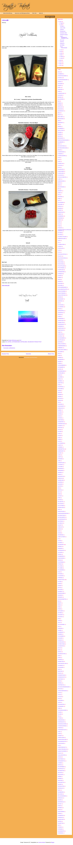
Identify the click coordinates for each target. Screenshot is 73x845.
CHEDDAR (60, 153)
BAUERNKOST (61, 110)
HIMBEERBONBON (61, 345)
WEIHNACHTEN (61, 786)
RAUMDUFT (60, 591)
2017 (60, 61)
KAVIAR (59, 390)
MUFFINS (60, 499)
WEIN (59, 790)
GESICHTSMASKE (61, 293)
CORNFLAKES (61, 173)
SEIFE (59, 649)
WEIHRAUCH (60, 788)
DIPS (59, 194)
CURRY (59, 179)
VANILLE (59, 753)
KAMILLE (60, 378)
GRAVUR (60, 314)
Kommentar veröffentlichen (9, 348)
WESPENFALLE (61, 801)
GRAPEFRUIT (60, 312)
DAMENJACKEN (61, 181)
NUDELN (59, 528)
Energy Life (62, 43)
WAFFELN (60, 764)
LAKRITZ (59, 445)
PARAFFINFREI (61, 558)
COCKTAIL (60, 165)
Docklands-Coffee (63, 32)
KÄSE (59, 384)
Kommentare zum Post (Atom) (30, 357)
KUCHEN (60, 431)
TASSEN (59, 712)
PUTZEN (59, 581)
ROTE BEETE (60, 610)
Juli (61, 24)
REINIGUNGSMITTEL (62, 599)
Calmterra (62, 29)
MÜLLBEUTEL (61, 501)
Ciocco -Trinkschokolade (63, 47)
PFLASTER (60, 565)
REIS (59, 601)
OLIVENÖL (60, 542)
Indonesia (62, 41)
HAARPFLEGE (61, 320)
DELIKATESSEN (61, 186)
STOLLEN (60, 696)
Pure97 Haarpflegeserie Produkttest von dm (64, 37)
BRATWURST (60, 138)
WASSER (60, 784)
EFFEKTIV (60, 206)
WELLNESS (60, 794)
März (61, 54)
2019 (60, 21)
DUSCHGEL (60, 204)
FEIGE (59, 225)
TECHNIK (60, 714)
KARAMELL (60, 380)
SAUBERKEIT (60, 632)
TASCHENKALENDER (62, 710)
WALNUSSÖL (60, 774)
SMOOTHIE (60, 671)
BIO (6, 341)
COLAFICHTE (60, 169)
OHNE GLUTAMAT (61, 536)
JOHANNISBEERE (61, 365)
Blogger (52, 842)
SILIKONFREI (60, 667)
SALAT (59, 622)
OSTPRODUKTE (61, 550)
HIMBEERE (60, 347)
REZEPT (59, 603)
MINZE (59, 493)
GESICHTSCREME (61, 291)
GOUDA (59, 308)
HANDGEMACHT (61, 324)
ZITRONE (60, 827)
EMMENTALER (61, 212)
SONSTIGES (60, 679)
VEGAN (59, 756)
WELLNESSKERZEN (62, 795)
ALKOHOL (60, 77)
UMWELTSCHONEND (62, 751)
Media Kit (41, 13)
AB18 (59, 71)
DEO (59, 188)
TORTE (59, 733)
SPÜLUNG (60, 688)
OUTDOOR (60, 552)
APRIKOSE (60, 89)
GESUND (60, 297)
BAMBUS (60, 103)
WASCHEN (60, 780)
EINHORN (60, 208)
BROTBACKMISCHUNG (62, 147)
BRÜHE (59, 149)
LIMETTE (60, 456)
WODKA (59, 805)
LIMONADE (60, 458)
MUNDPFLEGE (61, 507)
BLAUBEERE (60, 128)
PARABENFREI (61, 556)
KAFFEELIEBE (23, 341)
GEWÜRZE (60, 300)
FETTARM (60, 232)
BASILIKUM (60, 108)
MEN (59, 488)
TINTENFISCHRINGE (62, 725)
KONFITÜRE (60, 419)
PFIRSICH (60, 564)
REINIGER (60, 597)
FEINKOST (60, 227)
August (61, 23)
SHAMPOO (60, 659)
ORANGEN (60, 548)
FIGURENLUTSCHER (62, 236)
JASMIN (59, 363)
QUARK (59, 583)
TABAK (59, 708)
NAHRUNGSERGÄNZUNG (63, 513)
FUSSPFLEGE (61, 269)
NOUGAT (60, 525)
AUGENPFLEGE (61, 93)
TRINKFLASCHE (61, 737)
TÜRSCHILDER (61, 743)
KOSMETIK (60, 425)
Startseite (28, 353)
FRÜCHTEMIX (61, 261)
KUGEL (59, 433)
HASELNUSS (60, 334)
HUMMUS (60, 357)
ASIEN (59, 91)
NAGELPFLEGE (61, 511)
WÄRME (59, 776)
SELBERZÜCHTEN (61, 653)
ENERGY (60, 214)
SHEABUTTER (61, 661)
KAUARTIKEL (60, 386)
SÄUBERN (60, 634)
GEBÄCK (59, 277)
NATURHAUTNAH (61, 515)
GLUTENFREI (60, 306)
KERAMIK (60, 394)
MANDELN (60, 472)
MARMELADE (60, 480)
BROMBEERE (60, 142)
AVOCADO (60, 95)
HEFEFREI (60, 341)
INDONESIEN (60, 359)
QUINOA (59, 585)
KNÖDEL (59, 410)
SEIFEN (59, 651)
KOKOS (59, 415)
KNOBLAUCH (60, 408)
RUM (59, 618)
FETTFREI (60, 234)
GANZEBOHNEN (61, 271)
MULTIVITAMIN (61, 505)
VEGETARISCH (61, 758)
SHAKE (59, 657)
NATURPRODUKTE (62, 519)
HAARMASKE (60, 318)
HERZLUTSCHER (61, 343)
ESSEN (59, 219)
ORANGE (60, 546)
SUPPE (59, 702)
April (61, 53)
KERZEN (59, 396)
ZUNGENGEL (60, 832)
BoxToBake (62, 45)
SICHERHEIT (60, 665)
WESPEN (60, 799)
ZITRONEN (60, 829)
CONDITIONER (61, 171)
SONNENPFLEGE (61, 675)
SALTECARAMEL (61, 624)
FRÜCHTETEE (61, 263)
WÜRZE (59, 813)
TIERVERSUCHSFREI (62, 723)
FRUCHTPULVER (61, 265)
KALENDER (60, 376)
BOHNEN (60, 132)
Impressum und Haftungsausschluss (22, 13)
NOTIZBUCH (60, 523)
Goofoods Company (64, 34)
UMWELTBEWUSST (62, 747)
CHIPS (59, 161)
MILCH (59, 491)
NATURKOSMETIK (61, 517)
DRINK (59, 198)
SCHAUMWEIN (61, 636)
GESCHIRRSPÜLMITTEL (63, 289)
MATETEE (60, 486)
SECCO (59, 647)
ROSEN (59, 608)
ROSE (59, 606)
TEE (59, 716)
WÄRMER (60, 778)
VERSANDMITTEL (61, 760)
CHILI (59, 159)
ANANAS (59, 81)
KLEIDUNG (60, 404)
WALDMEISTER (61, 770)
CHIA (59, 157)
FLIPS (59, 250)
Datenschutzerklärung (7, 13)
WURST (59, 809)
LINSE (59, 460)
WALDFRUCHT (61, 768)
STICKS (59, 694)
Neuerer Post (5, 353)
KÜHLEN (59, 435)
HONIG (59, 355)
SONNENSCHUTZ (61, 677)
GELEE (59, 279)
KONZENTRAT (61, 421)
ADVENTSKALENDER (62, 75)
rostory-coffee (62, 27)
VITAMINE (60, 762)
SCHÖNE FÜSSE (61, 643)
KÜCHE (59, 429)
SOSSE (59, 680)
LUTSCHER (60, 466)
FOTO (59, 252)
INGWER (59, 361)
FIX (58, 242)
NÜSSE (59, 532)
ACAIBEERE (60, 73)
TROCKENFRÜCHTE (62, 741)
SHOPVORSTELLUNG (62, 663)
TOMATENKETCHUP (62, 729)
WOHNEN (60, 807)
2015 (60, 65)
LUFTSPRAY (60, 464)
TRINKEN (60, 735)
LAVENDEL (60, 447)
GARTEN (59, 275)
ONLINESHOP (30, 341)
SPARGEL (60, 682)
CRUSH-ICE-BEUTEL (62, 177)
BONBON (60, 134)
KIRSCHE (60, 400)
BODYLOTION (61, 130)
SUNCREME (60, 700)
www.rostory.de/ (5, 285)
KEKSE (59, 392)
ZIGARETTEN (60, 823)
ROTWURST (60, 614)
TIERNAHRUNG (61, 719)
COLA (59, 167)
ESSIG (59, 221)
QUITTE (59, 587)
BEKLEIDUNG (60, 118)
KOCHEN (60, 412)
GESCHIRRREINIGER (62, 287)
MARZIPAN (60, 482)
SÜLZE (59, 698)
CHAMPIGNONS (61, 151)
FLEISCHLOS (60, 248)
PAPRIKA (60, 554)
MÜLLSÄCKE (60, 503)
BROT (59, 143)
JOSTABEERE (61, 367)
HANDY (59, 332)
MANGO (59, 474)
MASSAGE (60, 484)
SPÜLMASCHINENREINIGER (63, 686)
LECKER (59, 452)
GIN (58, 302)
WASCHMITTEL (61, 782)
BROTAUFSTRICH (61, 145)
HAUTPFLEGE (61, 339)
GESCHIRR (60, 285)
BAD (59, 101)
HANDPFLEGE (61, 328)
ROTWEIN (60, 612)
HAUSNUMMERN (61, 337)
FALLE (59, 223)
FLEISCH (60, 246)
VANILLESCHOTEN (62, 755)
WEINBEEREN (61, 792)
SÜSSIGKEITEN (61, 704)
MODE (59, 497)
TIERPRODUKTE (61, 721)
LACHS (59, 441)
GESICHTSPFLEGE (62, 295)
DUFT (59, 200)
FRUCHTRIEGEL (61, 267)
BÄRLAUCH (60, 106)
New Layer (62, 40)
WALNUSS (60, 772)
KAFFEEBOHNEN (16, 341)
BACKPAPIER (60, 99)
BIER (59, 120)
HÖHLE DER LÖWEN (62, 349)
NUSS (59, 530)
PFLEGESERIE (61, 569)
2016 (60, 63)
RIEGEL (59, 604)
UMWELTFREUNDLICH (62, 749)
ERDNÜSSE (60, 218)
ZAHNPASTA (60, 817)
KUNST (59, 437)
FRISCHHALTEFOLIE (62, 254)
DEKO (59, 184)
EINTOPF (60, 210)
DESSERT (60, 190)
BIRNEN (59, 126)
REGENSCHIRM (61, 593)
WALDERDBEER (61, 766)
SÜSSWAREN (60, 706)
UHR (59, 745)
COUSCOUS (60, 175)
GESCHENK (60, 283)
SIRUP (59, 669)
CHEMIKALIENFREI (62, 155)
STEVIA (59, 692)
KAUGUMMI (60, 388)
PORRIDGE (60, 577)
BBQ (59, 112)
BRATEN (59, 136)
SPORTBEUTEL (61, 684)
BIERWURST (60, 122)
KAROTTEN (60, 382)
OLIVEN (59, 540)
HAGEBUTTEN (61, 322)
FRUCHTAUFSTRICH (62, 258)
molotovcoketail (41, 842)
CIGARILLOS (60, 163)
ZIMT (59, 825)
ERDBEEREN (60, 216)
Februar (61, 56)
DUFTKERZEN (61, 202)
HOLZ (59, 353)
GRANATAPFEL (61, 310)
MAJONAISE (60, 468)
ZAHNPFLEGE (61, 819)
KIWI (59, 402)
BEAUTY (59, 114)
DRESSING (60, 196)
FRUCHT (59, 256)
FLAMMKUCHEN (61, 244)
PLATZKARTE (60, 575)
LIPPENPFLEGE (61, 462)
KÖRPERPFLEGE (61, 423)
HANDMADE (60, 326)
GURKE (59, 316)
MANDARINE (60, 470)
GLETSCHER (60, 304)
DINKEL (59, 192)
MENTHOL (60, 489)
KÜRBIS (59, 439)
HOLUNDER (60, 351)
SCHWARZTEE (61, 645)
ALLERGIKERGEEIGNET (63, 79)
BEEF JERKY (60, 116)
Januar (61, 58)
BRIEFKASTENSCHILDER (63, 140)
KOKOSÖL (60, 417)
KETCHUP (60, 398)
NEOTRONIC (60, 521)
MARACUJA (60, 478)
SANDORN (60, 628)
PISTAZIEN (60, 573)
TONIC (59, 731)
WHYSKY (60, 803)
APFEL (59, 87)
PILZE (59, 571)
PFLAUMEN (60, 567)
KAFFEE (9, 341)
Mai (61, 51)
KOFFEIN (60, 413)
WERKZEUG (60, 797)
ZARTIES (60, 821)
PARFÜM (59, 560)
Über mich (34, 13)
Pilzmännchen (62, 31)
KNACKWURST (61, 406)
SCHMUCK (60, 640)
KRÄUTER (60, 427)
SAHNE (59, 620)
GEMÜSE (60, 281)
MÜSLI (59, 509)
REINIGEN (60, 595)
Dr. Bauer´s (62, 26)
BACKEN (59, 97)
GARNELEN (60, 273)
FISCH (59, 240)
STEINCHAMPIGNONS (62, 690)
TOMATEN (60, 727)
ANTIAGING (60, 83)
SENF (59, 655)
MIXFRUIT (60, 495)
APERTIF (60, 85)
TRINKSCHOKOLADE (62, 739)
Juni (61, 49)
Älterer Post (51, 353)
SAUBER (59, 630)
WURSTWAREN (61, 811)
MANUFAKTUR (61, 476)
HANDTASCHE (61, 330)
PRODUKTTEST (37, 341)
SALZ (59, 626)
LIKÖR (59, 454)
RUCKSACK (60, 616)
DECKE (59, 182)
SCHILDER (60, 638)
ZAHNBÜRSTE (61, 815)
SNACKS (59, 673)
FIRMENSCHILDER (61, 238)
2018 (60, 60)
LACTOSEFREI (61, 443)
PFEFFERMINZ (61, 562)
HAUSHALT (60, 336)
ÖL (58, 538)
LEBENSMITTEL (61, 449)
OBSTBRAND (60, 534)
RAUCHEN (60, 589)
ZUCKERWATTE (61, 831)
